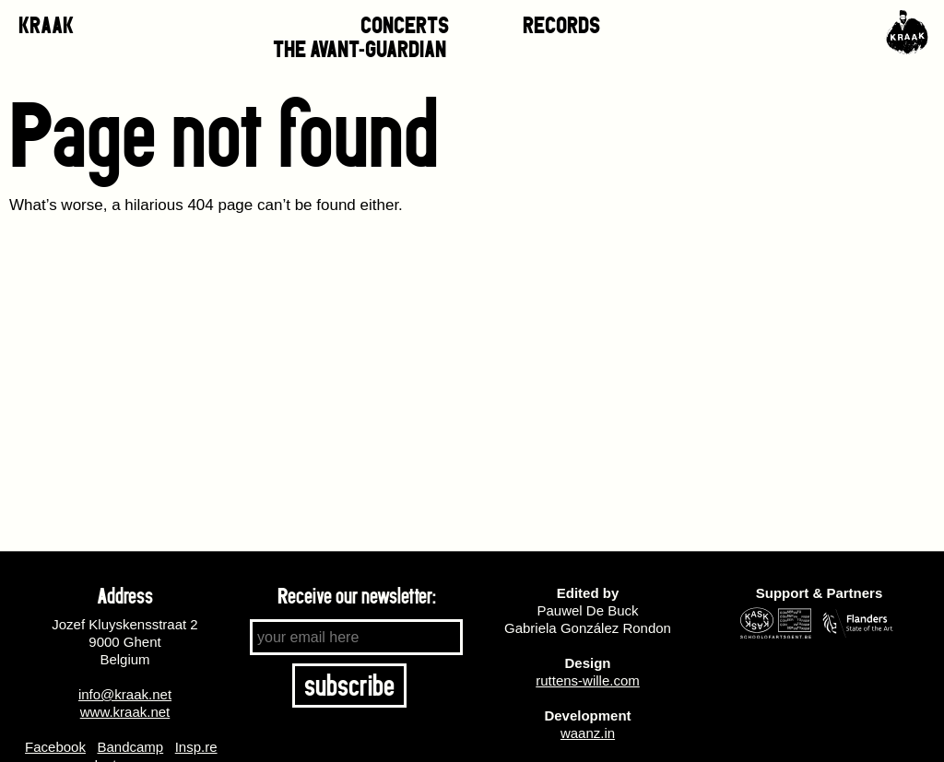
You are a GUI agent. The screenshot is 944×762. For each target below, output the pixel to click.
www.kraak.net (125, 712)
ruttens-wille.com (588, 680)
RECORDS (561, 25)
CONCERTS (404, 25)
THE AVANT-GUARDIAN (359, 49)
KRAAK (46, 25)
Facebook (55, 747)
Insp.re (196, 747)
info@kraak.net (124, 694)
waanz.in (587, 733)
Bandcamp (130, 747)
